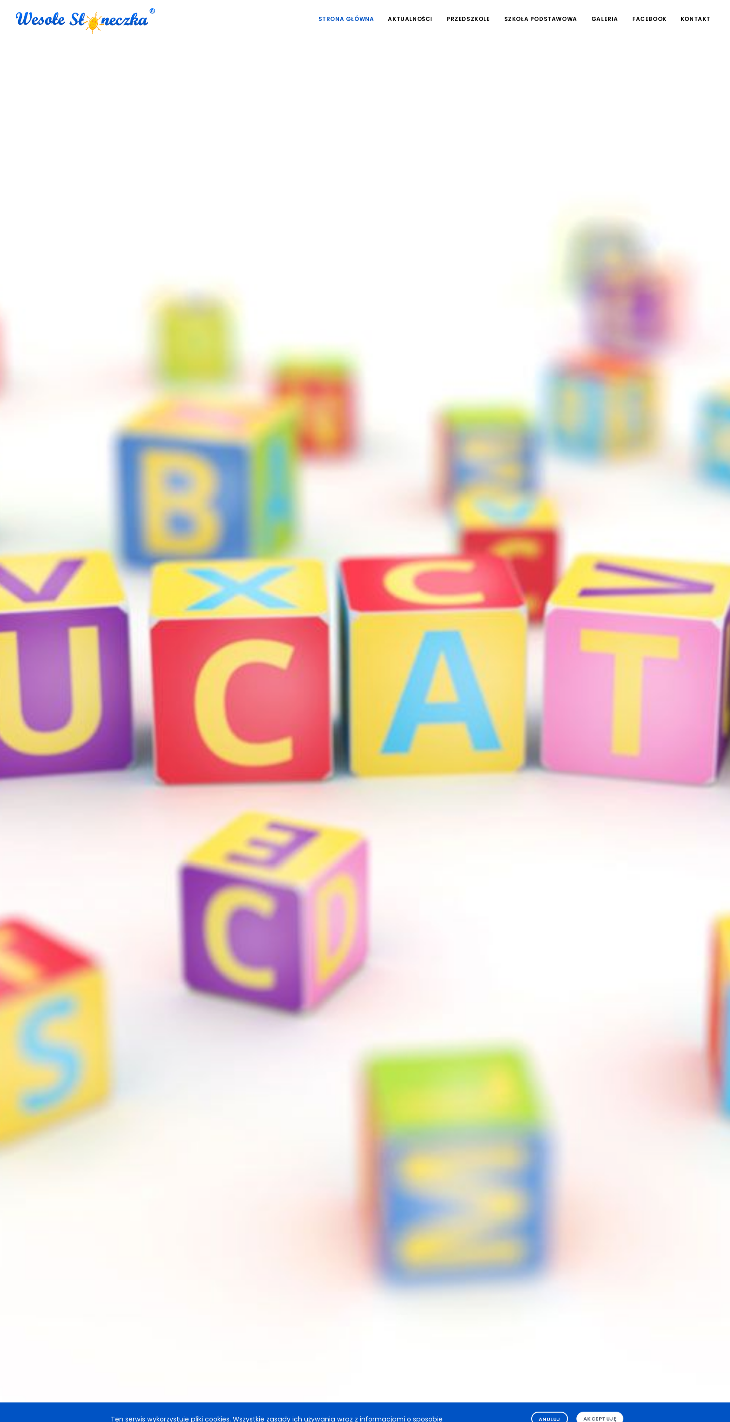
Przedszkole (468, 19)
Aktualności (410, 19)
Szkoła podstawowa (540, 19)
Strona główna (346, 19)
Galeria (604, 19)
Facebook (649, 19)
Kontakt (695, 19)
